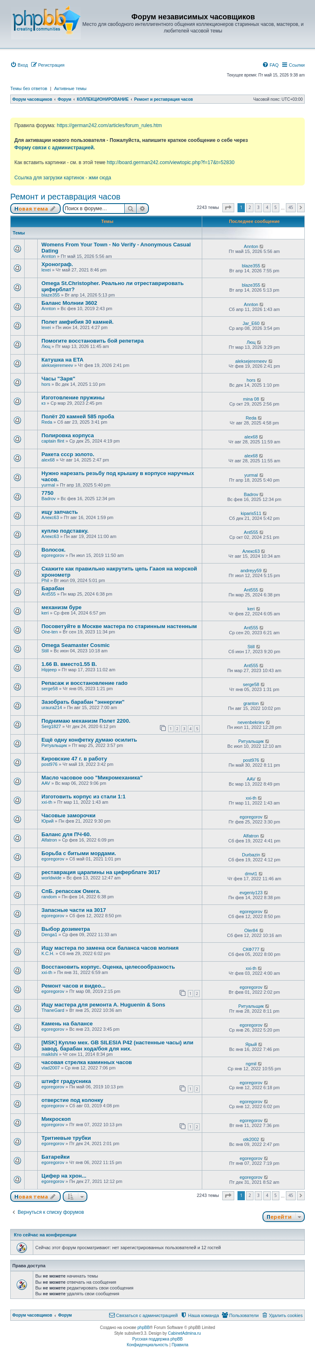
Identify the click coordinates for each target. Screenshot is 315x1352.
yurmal (48, 484)
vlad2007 (50, 1067)
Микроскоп (56, 1119)
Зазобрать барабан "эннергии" (83, 702)
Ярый (251, 1044)
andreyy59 (250, 570)
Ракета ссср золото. (67, 454)
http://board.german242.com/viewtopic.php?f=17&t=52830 (170, 162)
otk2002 (251, 1139)
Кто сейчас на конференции (45, 1234)
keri (45, 612)
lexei (46, 269)
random (49, 896)
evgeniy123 (251, 892)
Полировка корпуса (67, 435)
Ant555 (251, 532)
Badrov (48, 498)
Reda (46, 422)
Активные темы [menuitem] (70, 88)
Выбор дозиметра (65, 929)
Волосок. (53, 550)
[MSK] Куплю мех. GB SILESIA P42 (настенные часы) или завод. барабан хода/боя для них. (117, 1045)
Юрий (47, 821)
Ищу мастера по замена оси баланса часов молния (109, 948)
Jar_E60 (251, 323)
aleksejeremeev (57, 365)
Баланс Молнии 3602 (69, 303)
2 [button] (250, 207)
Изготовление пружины (73, 397)
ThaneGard (52, 1010)
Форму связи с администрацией (54, 148)
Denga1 (49, 934)
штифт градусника (66, 1081)
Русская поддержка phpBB (157, 1339)
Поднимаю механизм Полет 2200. (85, 721)
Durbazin (251, 854)
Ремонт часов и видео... (73, 986)
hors (45, 384)
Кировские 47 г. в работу (74, 759)
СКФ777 (251, 949)
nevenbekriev (250, 722)
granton (250, 703)
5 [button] (275, 207)
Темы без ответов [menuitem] (28, 88)
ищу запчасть (59, 512)
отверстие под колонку (72, 1100)
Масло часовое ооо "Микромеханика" (92, 778)
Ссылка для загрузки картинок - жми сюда (62, 178)
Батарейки (55, 1157)
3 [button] (258, 207)
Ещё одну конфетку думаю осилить (89, 740)
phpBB (143, 1327)
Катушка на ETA (62, 360)
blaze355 (251, 265)
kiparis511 (251, 513)
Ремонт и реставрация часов (65, 196)
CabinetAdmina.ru (184, 1333)
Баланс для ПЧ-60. (66, 834)
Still (45, 650)
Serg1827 (51, 726)
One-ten (49, 631)
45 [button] (290, 207)
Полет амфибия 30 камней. (77, 322)
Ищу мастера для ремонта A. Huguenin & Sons (103, 1005)
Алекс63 (50, 517)
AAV (45, 783)
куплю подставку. (65, 531)
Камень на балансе (67, 1023)
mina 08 (251, 399)
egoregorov (52, 555)
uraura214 (51, 707)
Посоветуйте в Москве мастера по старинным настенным (119, 626)
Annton (48, 256)
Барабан (52, 588)
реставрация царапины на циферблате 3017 (100, 872)
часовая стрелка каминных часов (86, 1062)
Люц (45, 346)
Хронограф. (57, 264)
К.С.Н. (47, 953)
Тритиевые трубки (66, 1138)
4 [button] (267, 207)
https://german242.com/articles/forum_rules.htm (109, 125)
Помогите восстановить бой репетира (92, 341)
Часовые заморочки (68, 815)
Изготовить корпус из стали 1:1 (83, 796)
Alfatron (49, 839)
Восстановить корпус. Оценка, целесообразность (108, 967)
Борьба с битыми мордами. (78, 853)
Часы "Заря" (58, 379)
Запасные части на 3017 (73, 910)
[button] (228, 207)
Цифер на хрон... (64, 1176)
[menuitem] (19, 65)
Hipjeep (49, 669)
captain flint (52, 440)
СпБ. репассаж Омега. (70, 891)
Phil (45, 580)
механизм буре (61, 607)
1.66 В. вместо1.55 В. (69, 664)
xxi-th (46, 802)
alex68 (251, 436)
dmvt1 (251, 873)
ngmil (251, 1063)
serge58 (49, 688)
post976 (49, 764)
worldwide (51, 877)
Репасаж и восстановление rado (84, 683)
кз (43, 403)
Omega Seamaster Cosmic (75, 645)
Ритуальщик (54, 745)
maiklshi (49, 1054)
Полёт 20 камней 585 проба (77, 416)
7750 (47, 493)
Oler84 (251, 930)
